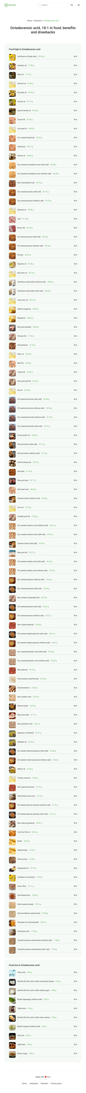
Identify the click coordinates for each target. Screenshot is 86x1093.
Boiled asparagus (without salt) (29, 999)
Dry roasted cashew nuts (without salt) (32, 525)
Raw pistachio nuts (24, 724)
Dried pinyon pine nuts (26, 796)
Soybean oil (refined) (25, 733)
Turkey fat (21, 372)
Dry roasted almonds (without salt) (31, 417)
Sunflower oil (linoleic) (26, 877)
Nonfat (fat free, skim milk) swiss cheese (33, 1017)
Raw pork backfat (24, 327)
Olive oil (20, 74)
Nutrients (38, 21)
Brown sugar (22, 1053)
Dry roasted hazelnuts (26, 138)
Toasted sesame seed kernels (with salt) (33, 949)
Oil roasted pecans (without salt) (30, 246)
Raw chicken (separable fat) (28, 597)
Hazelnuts (21, 147)
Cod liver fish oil (23, 832)
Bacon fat (21, 228)
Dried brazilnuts (23, 688)
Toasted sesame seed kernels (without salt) (34, 940)
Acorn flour (21, 886)
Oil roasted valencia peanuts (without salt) (34, 760)
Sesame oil (21, 264)
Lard (19, 219)
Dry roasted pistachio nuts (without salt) (33, 661)
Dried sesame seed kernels (28, 679)
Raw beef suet (23, 489)
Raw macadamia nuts (26, 183)
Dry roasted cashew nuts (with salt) (31, 534)
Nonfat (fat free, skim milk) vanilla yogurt (33, 990)
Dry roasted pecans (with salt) (29, 192)
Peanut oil (21, 156)
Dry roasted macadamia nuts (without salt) (34, 174)
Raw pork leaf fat (24, 381)
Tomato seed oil (23, 778)
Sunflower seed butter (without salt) (31, 282)
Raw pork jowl (22, 480)
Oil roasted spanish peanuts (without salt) (34, 805)
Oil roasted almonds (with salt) (29, 399)
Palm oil (20, 354)
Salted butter (22, 850)
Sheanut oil (21, 210)
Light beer (21, 1044)
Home (29, 21)
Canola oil (21, 101)
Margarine (21, 318)
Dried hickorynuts (24, 462)
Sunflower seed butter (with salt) (30, 291)
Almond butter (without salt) (28, 453)
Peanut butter (22, 706)
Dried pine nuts (23, 931)
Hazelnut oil (22, 65)
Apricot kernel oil (24, 110)
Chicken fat (21, 336)
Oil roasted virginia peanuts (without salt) (33, 643)
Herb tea (20, 1035)
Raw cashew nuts (24, 697)
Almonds (21, 471)
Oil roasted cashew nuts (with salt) (31, 561)
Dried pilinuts (22, 345)
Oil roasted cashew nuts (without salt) (32, 570)
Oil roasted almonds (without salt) (30, 408)
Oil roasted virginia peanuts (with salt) (32, 634)
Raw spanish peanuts (25, 787)
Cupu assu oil (22, 300)
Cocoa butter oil (23, 435)
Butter (19, 841)
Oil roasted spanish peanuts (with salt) (32, 814)
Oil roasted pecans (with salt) (29, 237)
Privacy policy (56, 1083)
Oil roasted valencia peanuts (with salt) (32, 751)
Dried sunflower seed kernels (28, 913)
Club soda (21, 972)
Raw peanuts (22, 670)
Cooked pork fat (23, 516)
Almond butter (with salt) (27, 444)
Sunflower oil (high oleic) (27, 56)
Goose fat (21, 119)
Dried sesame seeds (25, 904)
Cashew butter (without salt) (28, 498)
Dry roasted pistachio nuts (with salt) (32, 652)
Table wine (21, 1008)
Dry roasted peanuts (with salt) (29, 588)
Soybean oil (22, 742)
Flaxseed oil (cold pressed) (28, 922)
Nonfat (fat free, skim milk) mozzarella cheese (35, 981)
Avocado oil (22, 92)
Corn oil (20, 507)
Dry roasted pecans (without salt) (30, 201)
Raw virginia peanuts (25, 625)
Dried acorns (22, 859)
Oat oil (20, 390)
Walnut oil (21, 769)
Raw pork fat (22, 552)
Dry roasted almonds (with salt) (29, 426)
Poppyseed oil (23, 868)
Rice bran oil (22, 273)
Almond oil (21, 83)
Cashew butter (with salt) (27, 543)
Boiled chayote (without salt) (28, 1026)
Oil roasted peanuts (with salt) (29, 607)
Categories (34, 1083)
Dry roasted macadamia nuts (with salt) (33, 165)
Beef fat (20, 363)
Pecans (20, 255)
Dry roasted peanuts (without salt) (30, 579)
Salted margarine (24, 309)
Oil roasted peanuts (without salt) (30, 616)
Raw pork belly (23, 715)
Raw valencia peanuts (26, 823)
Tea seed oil (22, 129)
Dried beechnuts (23, 895)
